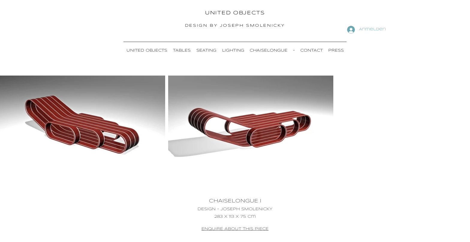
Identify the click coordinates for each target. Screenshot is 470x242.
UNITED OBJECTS (235, 13)
